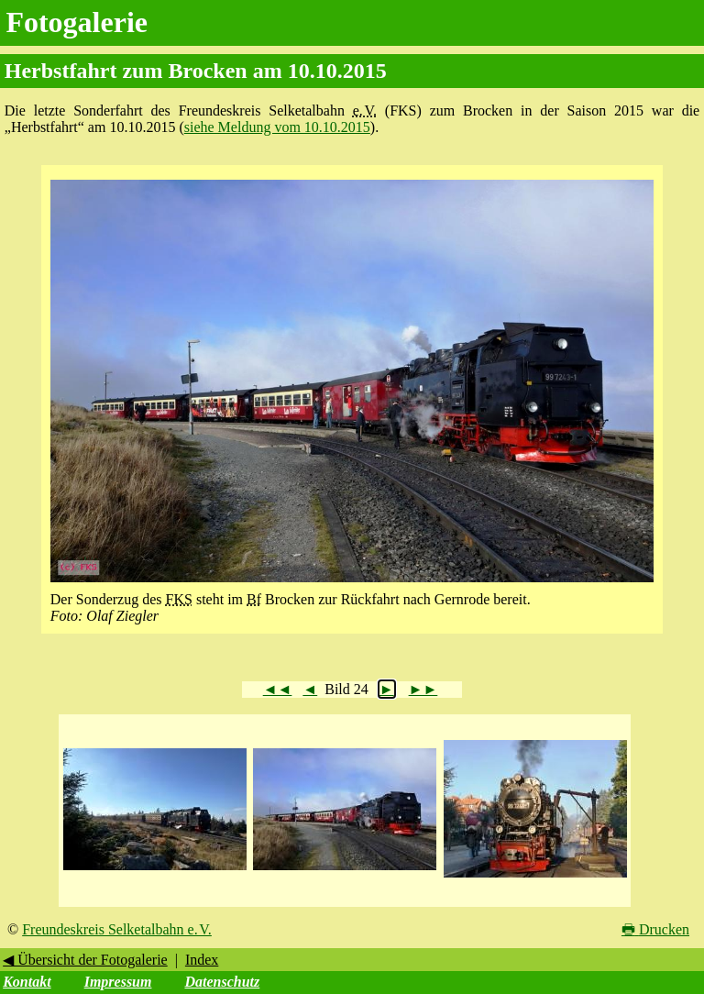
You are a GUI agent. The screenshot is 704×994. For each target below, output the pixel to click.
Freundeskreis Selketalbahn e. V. (117, 929)
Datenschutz (221, 981)
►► (423, 689)
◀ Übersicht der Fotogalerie (85, 959)
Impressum (118, 981)
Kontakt (26, 981)
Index (201, 959)
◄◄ (277, 689)
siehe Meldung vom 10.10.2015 (277, 127)
